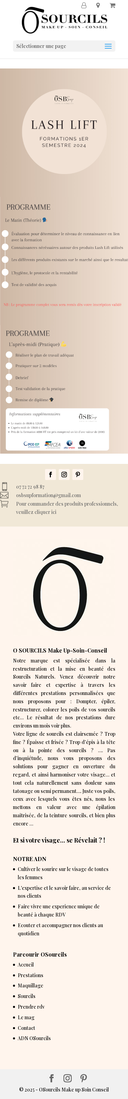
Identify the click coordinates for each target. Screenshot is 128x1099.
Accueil (26, 964)
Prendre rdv (31, 1006)
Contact (26, 1028)
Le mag (26, 1017)
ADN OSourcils (34, 1038)
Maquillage (30, 985)
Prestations (30, 975)
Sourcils (26, 996)
